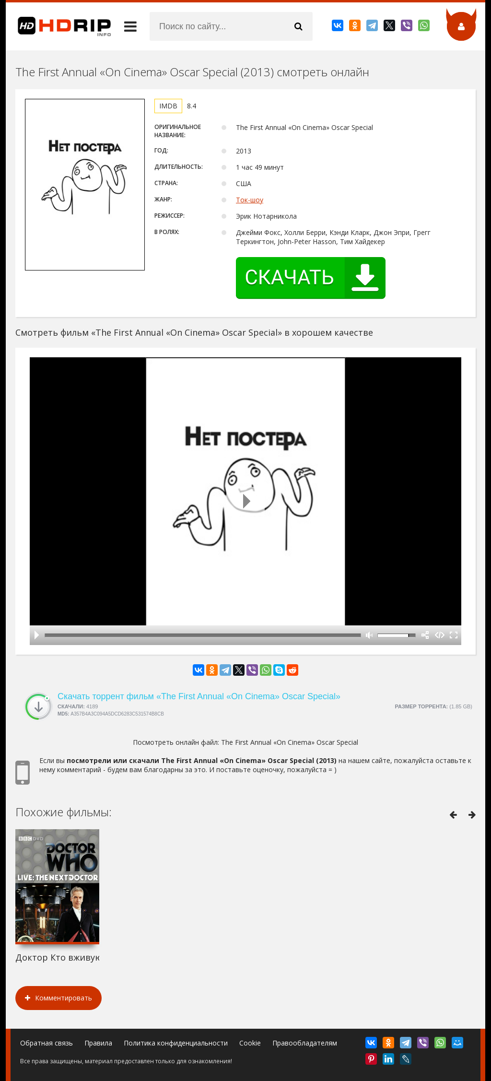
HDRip (58, 26)
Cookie (250, 1042)
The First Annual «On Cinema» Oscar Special (289, 742)
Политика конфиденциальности (176, 1042)
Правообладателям (304, 1042)
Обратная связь (46, 1042)
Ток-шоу (249, 199)
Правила (98, 1042)
